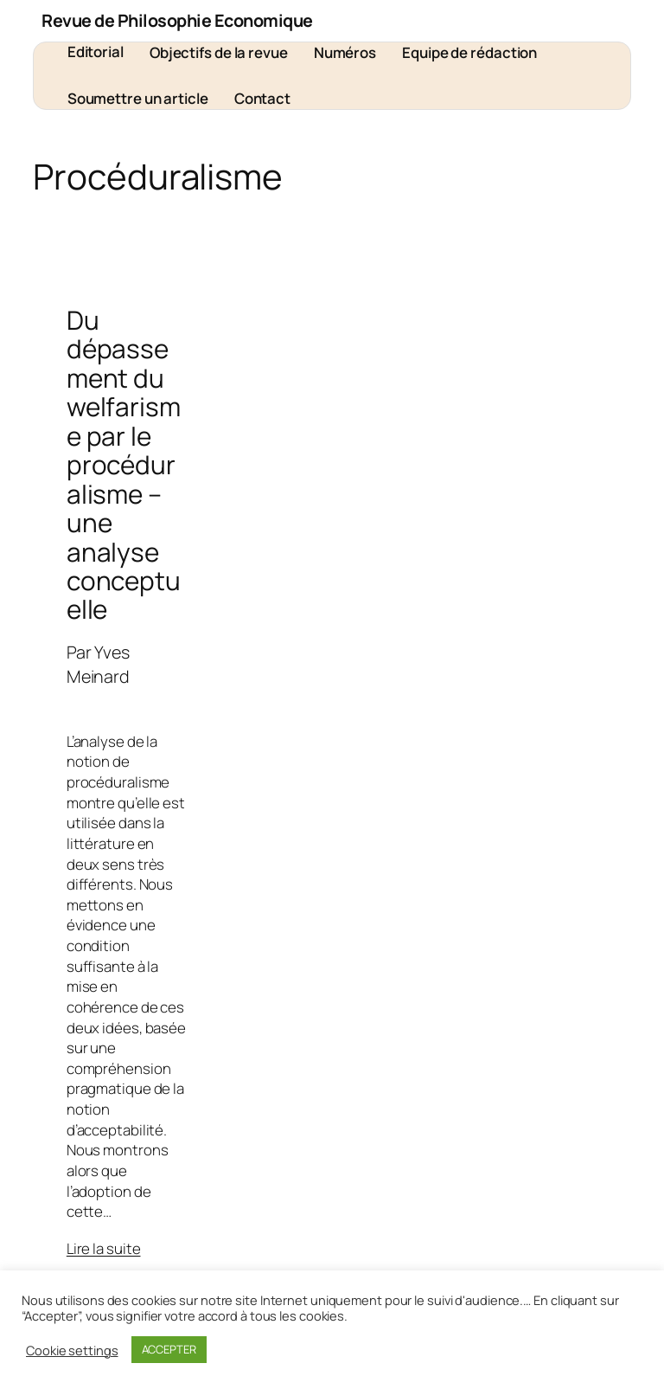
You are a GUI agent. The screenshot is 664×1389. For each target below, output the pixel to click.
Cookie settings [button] (72, 1350)
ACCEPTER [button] (169, 1349)
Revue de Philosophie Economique (177, 20)
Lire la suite (104, 1248)
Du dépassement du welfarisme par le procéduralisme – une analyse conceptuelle (124, 464)
